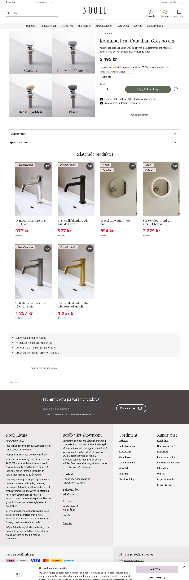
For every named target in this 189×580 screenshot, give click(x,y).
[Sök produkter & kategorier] (35, 13)
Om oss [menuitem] (161, 473)
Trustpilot (10, 2)
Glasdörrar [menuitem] (67, 25)
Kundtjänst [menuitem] (162, 440)
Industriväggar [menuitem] (48, 25)
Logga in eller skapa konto (43, 368)
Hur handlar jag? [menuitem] (166, 445)
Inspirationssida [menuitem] (165, 479)
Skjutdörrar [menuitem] (84, 25)
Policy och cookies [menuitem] (167, 457)
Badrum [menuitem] (137, 25)
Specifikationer (19, 142)
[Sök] (9, 13)
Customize (157, 560)
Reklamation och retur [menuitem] (168, 462)
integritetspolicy (87, 414)
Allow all (156, 552)
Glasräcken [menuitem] (123, 25)
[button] (165, 13)
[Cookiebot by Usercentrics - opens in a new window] (19, 574)
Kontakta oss (23, 342)
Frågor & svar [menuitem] (164, 484)
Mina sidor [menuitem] (162, 468)
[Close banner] (184, 549)
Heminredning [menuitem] (155, 25)
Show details (45, 574)
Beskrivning (17, 134)
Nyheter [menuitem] (30, 25)
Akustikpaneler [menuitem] (104, 25)
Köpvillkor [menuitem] (162, 451)
